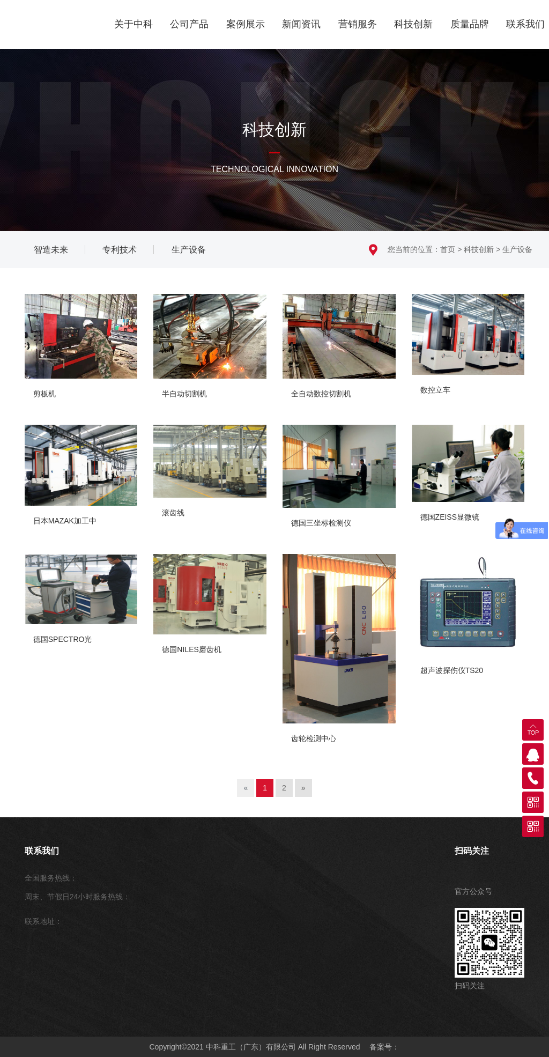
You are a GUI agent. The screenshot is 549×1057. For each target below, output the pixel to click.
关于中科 (133, 24)
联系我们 (525, 24)
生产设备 (517, 249)
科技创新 (413, 24)
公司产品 (189, 24)
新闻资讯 (301, 24)
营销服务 (357, 24)
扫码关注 (472, 850)
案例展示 (245, 24)
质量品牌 (469, 24)
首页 (447, 249)
